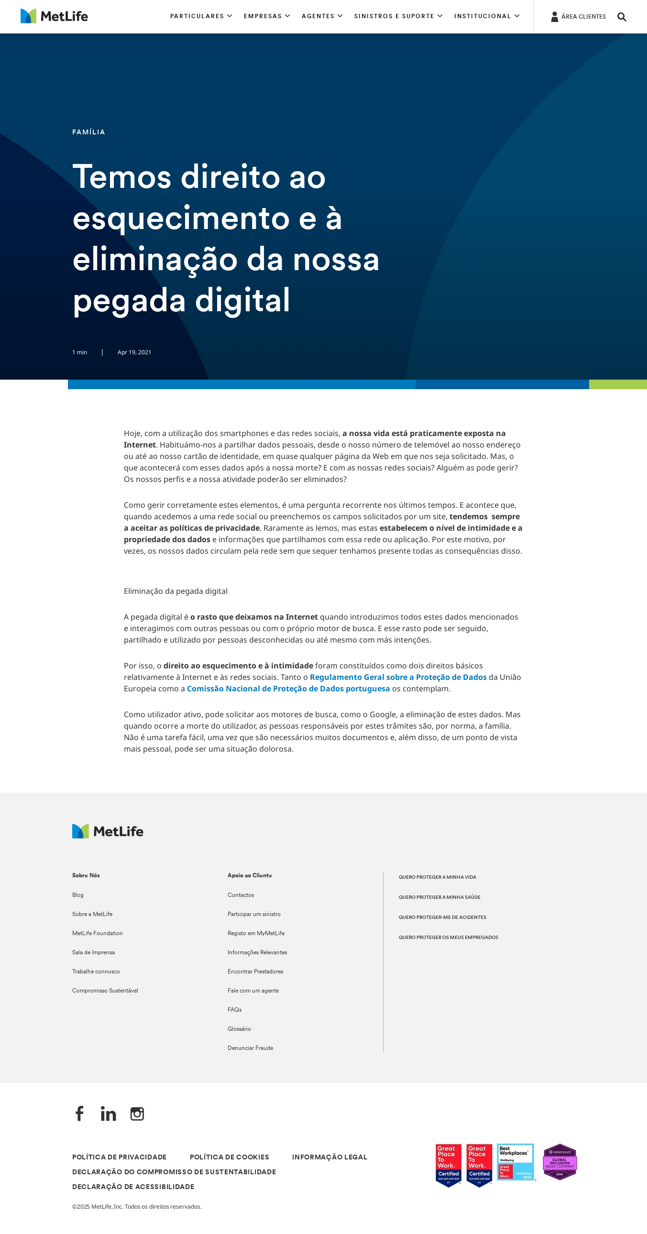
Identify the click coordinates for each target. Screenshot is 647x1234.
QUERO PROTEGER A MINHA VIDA (437, 877)
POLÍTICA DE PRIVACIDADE (119, 1157)
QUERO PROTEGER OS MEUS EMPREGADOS (448, 937)
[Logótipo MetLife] (107, 836)
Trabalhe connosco (96, 972)
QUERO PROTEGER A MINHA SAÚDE (440, 897)
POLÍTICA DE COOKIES (229, 1157)
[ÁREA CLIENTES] (577, 16)
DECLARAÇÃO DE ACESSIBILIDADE (133, 1187)
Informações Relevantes (257, 953)
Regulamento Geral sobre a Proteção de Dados (398, 677)
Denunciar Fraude (250, 1048)
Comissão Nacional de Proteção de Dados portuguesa (288, 688)
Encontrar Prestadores (255, 972)
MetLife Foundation (97, 934)
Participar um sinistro (254, 914)
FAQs (234, 1010)
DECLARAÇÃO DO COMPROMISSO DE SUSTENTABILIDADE (174, 1172)
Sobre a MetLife (92, 914)
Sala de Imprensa (93, 953)
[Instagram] (137, 1115)
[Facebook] (80, 1115)
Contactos (241, 895)
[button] (201, 16)
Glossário (239, 1029)
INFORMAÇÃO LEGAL (329, 1157)
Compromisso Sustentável (105, 991)
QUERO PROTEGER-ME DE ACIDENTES (442, 917)
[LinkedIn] (108, 1115)
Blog (78, 895)
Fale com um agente (253, 991)
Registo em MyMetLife (256, 934)
